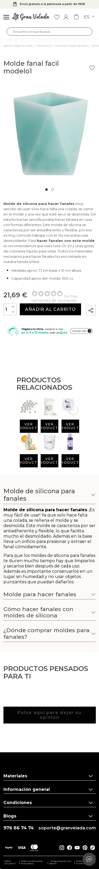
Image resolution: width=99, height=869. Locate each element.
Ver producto (29, 426)
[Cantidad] (10, 309)
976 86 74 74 (18, 827)
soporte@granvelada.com (67, 828)
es (89, 17)
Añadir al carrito (50, 309)
